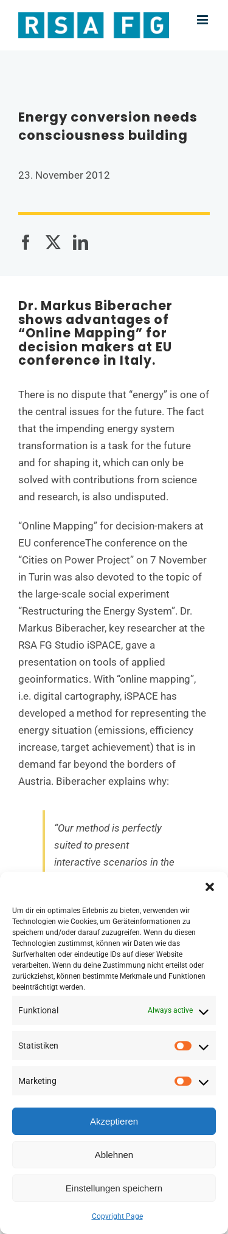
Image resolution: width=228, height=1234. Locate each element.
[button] (210, 887)
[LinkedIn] (80, 242)
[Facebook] (26, 242)
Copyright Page (117, 1216)
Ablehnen (114, 1155)
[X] (53, 242)
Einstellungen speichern (114, 1188)
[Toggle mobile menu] (203, 19)
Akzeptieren (114, 1121)
